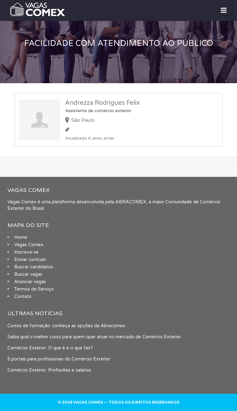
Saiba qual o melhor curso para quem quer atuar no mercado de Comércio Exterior (94, 337)
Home (20, 237)
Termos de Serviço (34, 289)
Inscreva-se (26, 252)
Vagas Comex (28, 244)
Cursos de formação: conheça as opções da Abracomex (66, 325)
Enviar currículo (30, 259)
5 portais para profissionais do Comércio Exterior (58, 359)
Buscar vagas (28, 274)
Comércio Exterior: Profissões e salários (49, 370)
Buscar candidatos (33, 267)
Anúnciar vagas (30, 281)
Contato (22, 296)
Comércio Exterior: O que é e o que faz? (50, 348)
